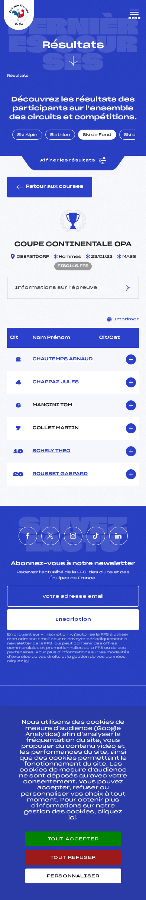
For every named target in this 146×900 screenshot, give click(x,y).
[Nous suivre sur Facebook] (28, 536)
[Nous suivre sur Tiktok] (96, 536)
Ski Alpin (27, 135)
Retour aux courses (49, 187)
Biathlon (60, 135)
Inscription (73, 619)
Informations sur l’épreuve (73, 288)
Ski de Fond (97, 135)
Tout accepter (73, 839)
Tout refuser (73, 857)
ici (26, 661)
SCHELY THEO (51, 451)
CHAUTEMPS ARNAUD (62, 359)
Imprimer (123, 319)
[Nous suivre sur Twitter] (50, 536)
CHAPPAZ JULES (55, 382)
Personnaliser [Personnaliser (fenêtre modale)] (73, 876)
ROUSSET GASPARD (60, 474)
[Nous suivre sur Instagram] (73, 536)
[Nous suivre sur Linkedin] (118, 536)
